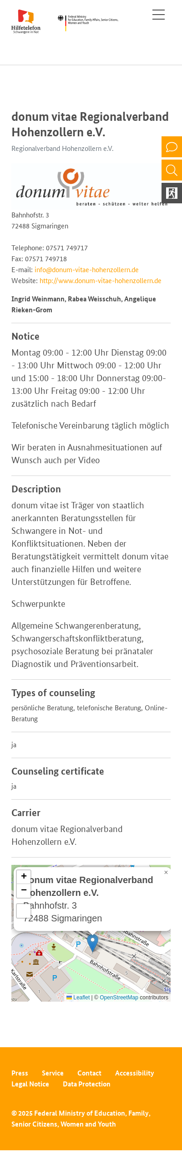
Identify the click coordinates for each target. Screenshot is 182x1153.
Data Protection (87, 1084)
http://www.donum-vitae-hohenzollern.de (101, 280)
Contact (89, 1073)
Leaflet (78, 997)
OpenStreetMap (119, 997)
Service (53, 1073)
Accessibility (134, 1073)
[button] (92, 943)
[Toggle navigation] (159, 14)
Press (19, 1073)
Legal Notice (30, 1084)
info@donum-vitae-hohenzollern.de (87, 269)
